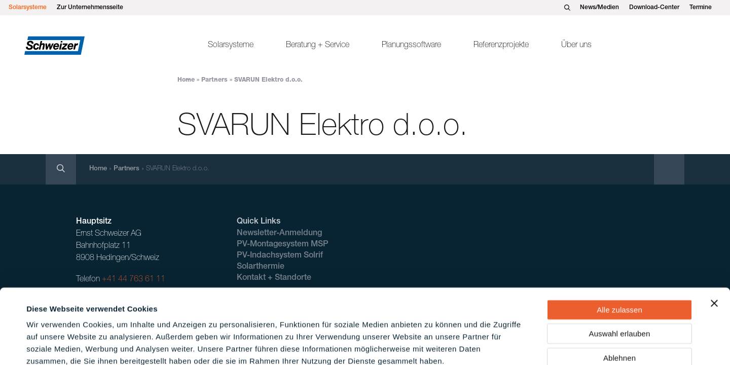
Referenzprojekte (501, 46)
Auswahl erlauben (619, 277)
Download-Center (654, 8)
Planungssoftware (411, 46)
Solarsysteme (28, 8)
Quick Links (258, 222)
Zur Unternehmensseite (90, 8)
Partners (214, 80)
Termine (700, 8)
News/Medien (599, 8)
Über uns (576, 46)
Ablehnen (619, 301)
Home (186, 80)
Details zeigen (432, 345)
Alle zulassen (619, 252)
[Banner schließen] (714, 246)
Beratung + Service (317, 46)
